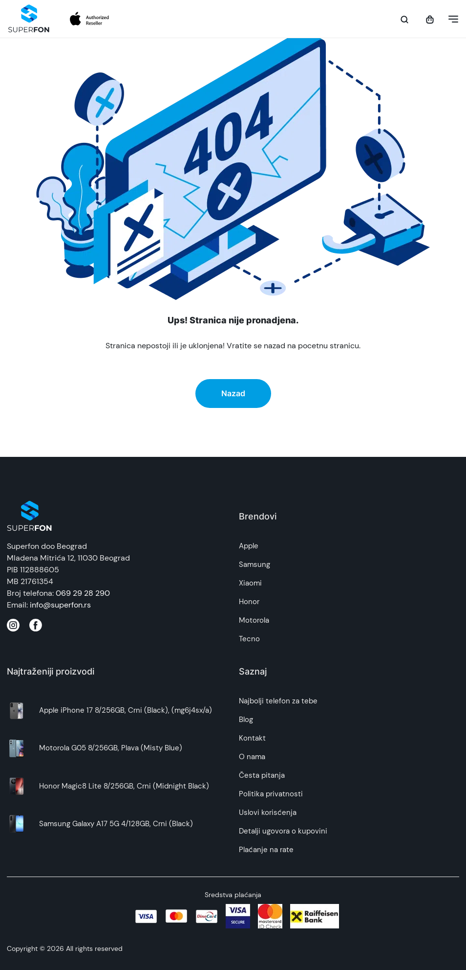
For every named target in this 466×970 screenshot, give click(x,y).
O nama (252, 757)
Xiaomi (250, 583)
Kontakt (252, 738)
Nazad (233, 393)
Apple (248, 546)
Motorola (254, 620)
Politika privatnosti (271, 794)
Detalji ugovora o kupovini (283, 831)
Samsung (254, 564)
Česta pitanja (262, 775)
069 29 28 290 (83, 593)
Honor (249, 602)
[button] (450, 19)
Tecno (249, 639)
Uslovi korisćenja (268, 812)
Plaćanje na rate (266, 850)
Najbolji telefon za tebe (278, 701)
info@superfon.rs (60, 605)
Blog (246, 719)
